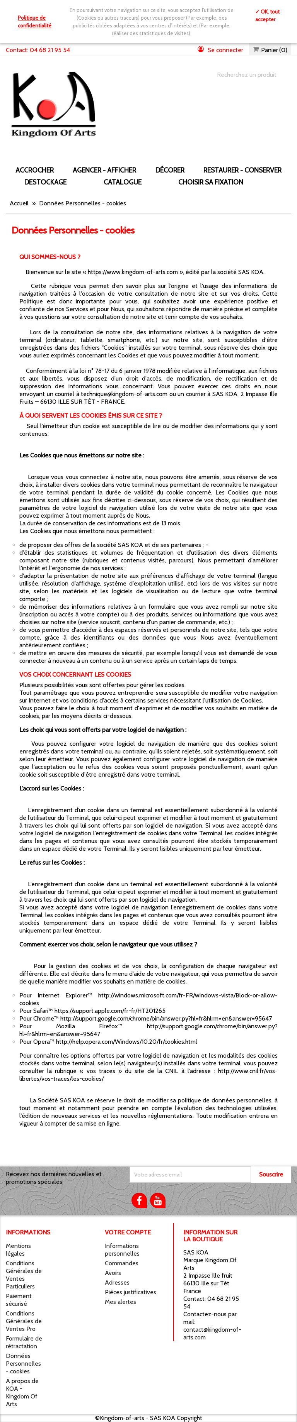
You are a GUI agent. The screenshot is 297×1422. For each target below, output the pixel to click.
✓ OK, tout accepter (267, 15)
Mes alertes (120, 1301)
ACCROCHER (34, 170)
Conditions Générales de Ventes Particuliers (24, 1274)
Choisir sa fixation (210, 182)
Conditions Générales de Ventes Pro (24, 1321)
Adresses (117, 1282)
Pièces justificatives (130, 1292)
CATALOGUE (123, 182)
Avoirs (113, 1272)
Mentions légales (18, 1249)
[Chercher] (246, 75)
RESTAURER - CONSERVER (242, 170)
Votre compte (128, 1232)
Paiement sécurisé (19, 1299)
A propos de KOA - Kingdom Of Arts (22, 1392)
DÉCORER (169, 170)
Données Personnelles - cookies (23, 1363)
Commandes (121, 1263)
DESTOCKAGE (45, 182)
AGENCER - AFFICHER (104, 170)
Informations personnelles (122, 1249)
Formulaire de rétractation (24, 1342)
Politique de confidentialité (34, 22)
